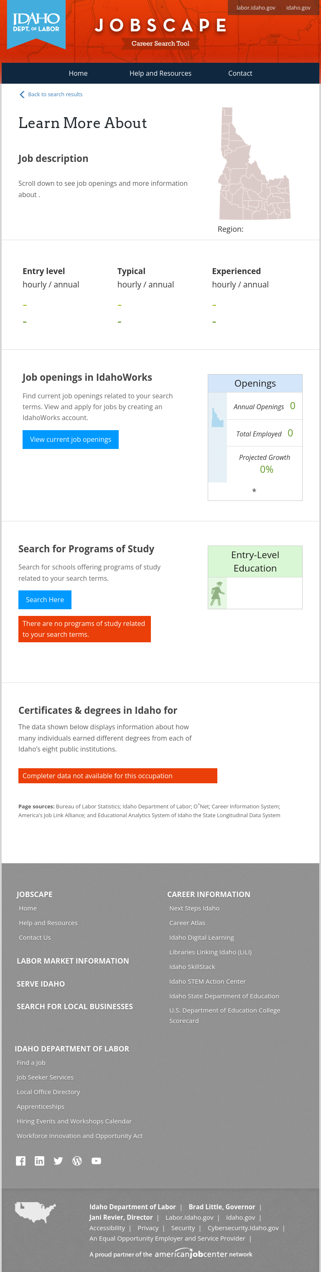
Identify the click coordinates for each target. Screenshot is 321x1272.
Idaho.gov (240, 1217)
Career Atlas (187, 922)
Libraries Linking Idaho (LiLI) (210, 952)
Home (78, 73)
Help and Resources (160, 73)
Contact (240, 73)
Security (183, 1227)
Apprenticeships (40, 1106)
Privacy (148, 1227)
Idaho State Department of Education (224, 996)
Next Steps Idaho (194, 908)
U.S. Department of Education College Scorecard (224, 1015)
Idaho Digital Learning (201, 937)
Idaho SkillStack (192, 966)
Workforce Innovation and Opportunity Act (80, 1135)
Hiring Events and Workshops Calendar (74, 1121)
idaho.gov (298, 7)
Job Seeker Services (45, 1077)
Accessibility (107, 1227)
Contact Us (35, 937)
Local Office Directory (48, 1091)
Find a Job (31, 1062)
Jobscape (35, 894)
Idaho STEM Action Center (207, 981)
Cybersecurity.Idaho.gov (243, 1227)
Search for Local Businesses (75, 1006)
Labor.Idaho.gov (189, 1217)
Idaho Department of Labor (72, 1049)
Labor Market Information (73, 961)
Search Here (45, 599)
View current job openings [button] (70, 439)
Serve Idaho (41, 984)
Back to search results (50, 94)
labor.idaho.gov (256, 7)
